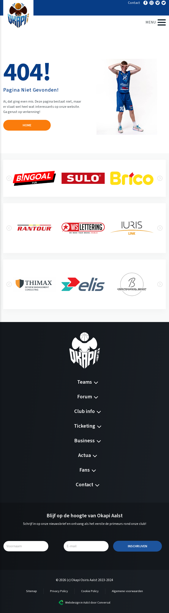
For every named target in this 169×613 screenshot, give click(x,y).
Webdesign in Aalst (77, 602)
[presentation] (9, 178)
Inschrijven (137, 546)
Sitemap (31, 591)
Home (27, 125)
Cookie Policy (90, 591)
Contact (134, 2)
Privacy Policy (59, 591)
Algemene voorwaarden (127, 591)
